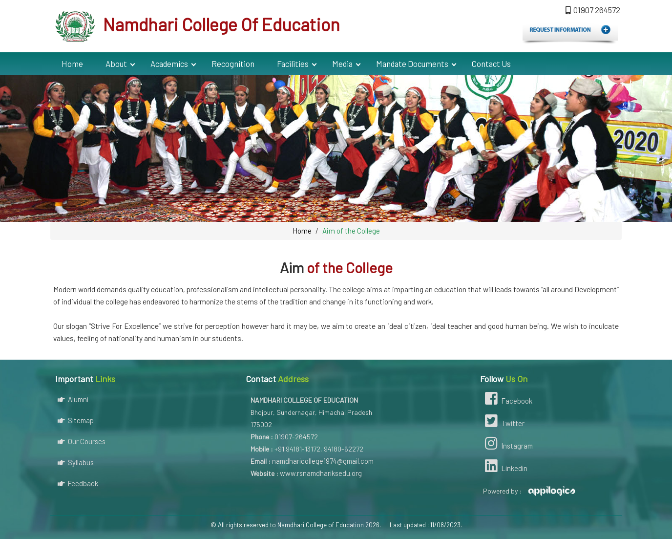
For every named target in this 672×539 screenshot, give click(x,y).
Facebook (507, 399)
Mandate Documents (412, 63)
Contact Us (491, 63)
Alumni (73, 399)
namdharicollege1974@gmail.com (323, 460)
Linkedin (505, 467)
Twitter (504, 422)
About (116, 63)
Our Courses (81, 441)
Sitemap (76, 420)
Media (342, 63)
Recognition (232, 63)
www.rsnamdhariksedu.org (321, 473)
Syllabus (76, 462)
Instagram (508, 444)
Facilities (293, 63)
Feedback (78, 483)
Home (72, 63)
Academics (169, 63)
